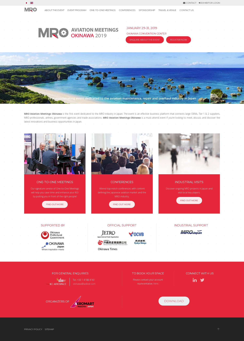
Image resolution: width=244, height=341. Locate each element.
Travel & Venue (167, 10)
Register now (178, 39)
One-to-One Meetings (103, 10)
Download (174, 301)
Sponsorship (147, 10)
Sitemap (49, 329)
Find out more (55, 204)
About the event (54, 10)
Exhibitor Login (209, 2)
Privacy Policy (33, 329)
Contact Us (187, 10)
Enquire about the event (145, 39)
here (156, 283)
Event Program (77, 10)
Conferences (127, 10)
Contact (189, 2)
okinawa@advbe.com (84, 283)
